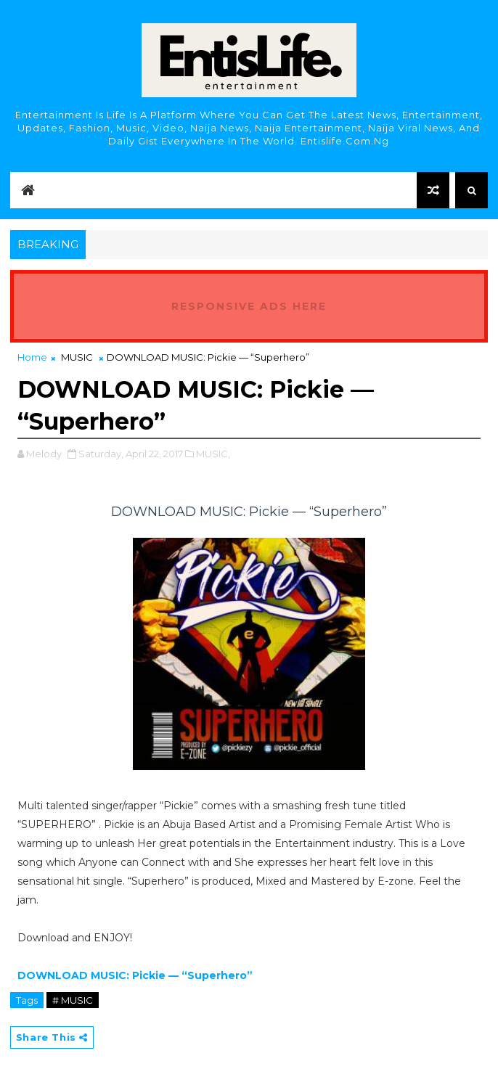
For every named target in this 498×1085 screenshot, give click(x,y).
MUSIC (77, 357)
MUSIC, (213, 453)
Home (32, 357)
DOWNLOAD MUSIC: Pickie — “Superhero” (135, 975)
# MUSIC (72, 1000)
